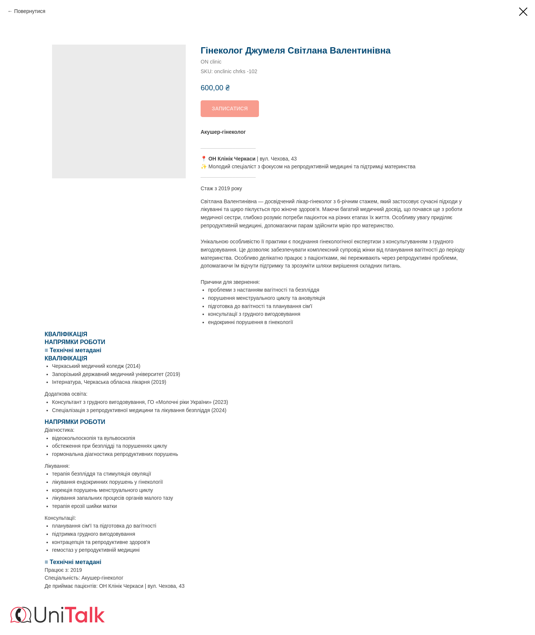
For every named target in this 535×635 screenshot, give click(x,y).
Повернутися (29, 11)
